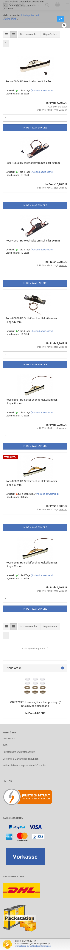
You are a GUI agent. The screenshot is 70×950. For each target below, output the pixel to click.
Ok (60, 19)
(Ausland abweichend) (42, 90)
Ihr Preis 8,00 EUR (35, 713)
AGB (5, 745)
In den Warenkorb (35, 127)
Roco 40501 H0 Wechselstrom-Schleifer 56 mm (33, 240)
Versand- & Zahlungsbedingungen (20, 758)
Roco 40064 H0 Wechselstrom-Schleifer (28, 81)
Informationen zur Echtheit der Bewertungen (33, 946)
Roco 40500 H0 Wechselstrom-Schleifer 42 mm (33, 162)
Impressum (9, 738)
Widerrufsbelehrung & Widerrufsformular (24, 765)
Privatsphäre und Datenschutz (19, 752)
